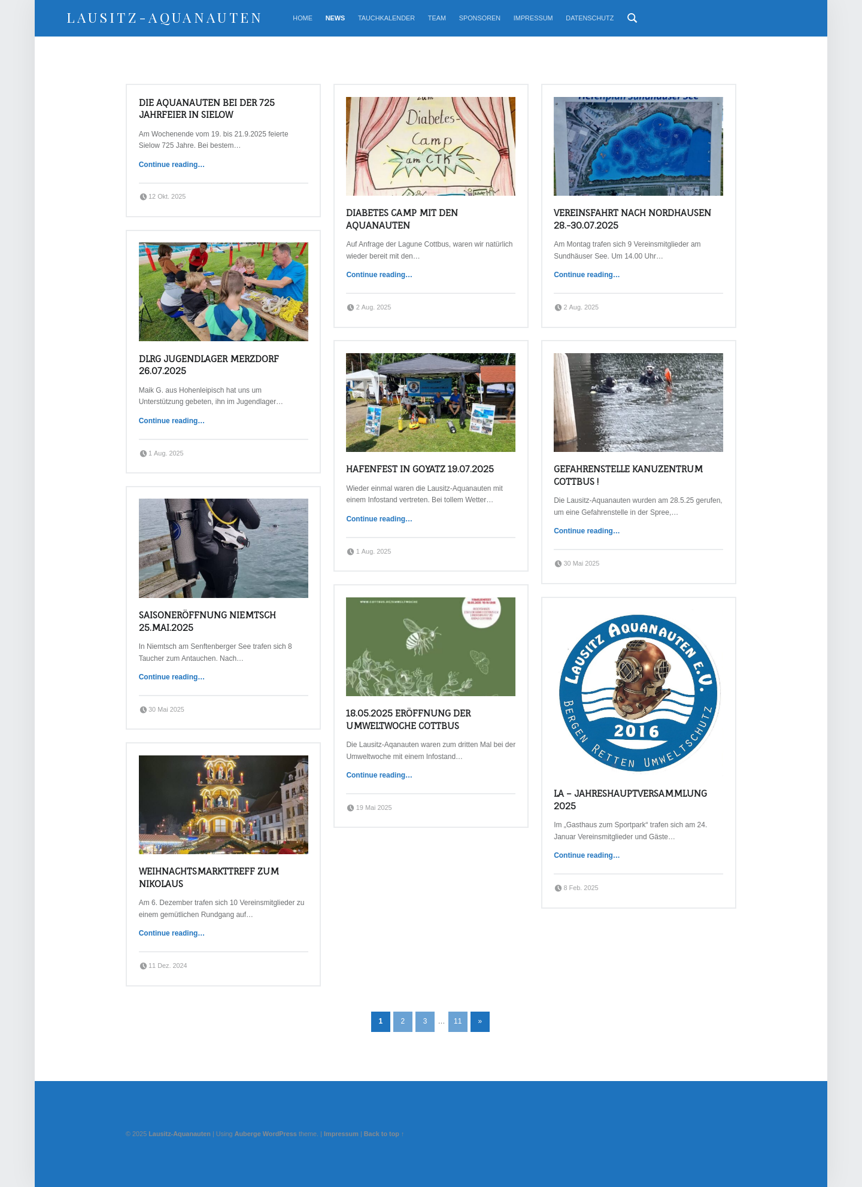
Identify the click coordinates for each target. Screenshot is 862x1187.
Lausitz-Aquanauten (165, 17)
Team (437, 18)
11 (458, 1021)
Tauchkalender (386, 18)
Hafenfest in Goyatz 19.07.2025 (420, 469)
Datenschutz (590, 18)
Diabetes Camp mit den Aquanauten (402, 219)
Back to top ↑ (384, 1133)
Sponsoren (479, 18)
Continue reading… (172, 164)
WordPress (280, 1133)
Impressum (533, 18)
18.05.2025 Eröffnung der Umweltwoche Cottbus (408, 719)
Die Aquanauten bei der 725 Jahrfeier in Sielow (207, 109)
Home (302, 18)
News (335, 18)
